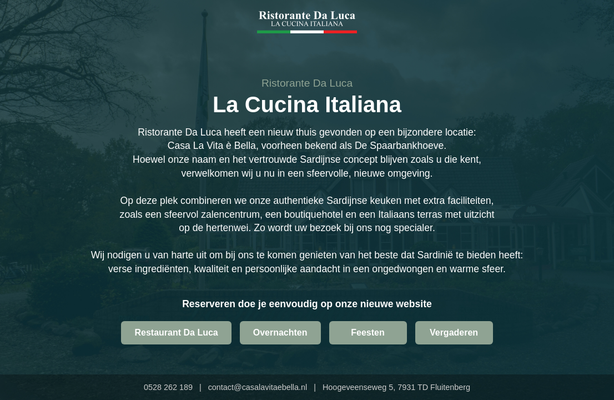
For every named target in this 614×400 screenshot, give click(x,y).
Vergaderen (454, 332)
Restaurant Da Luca (176, 332)
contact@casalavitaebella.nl (258, 387)
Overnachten (280, 332)
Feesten (367, 332)
